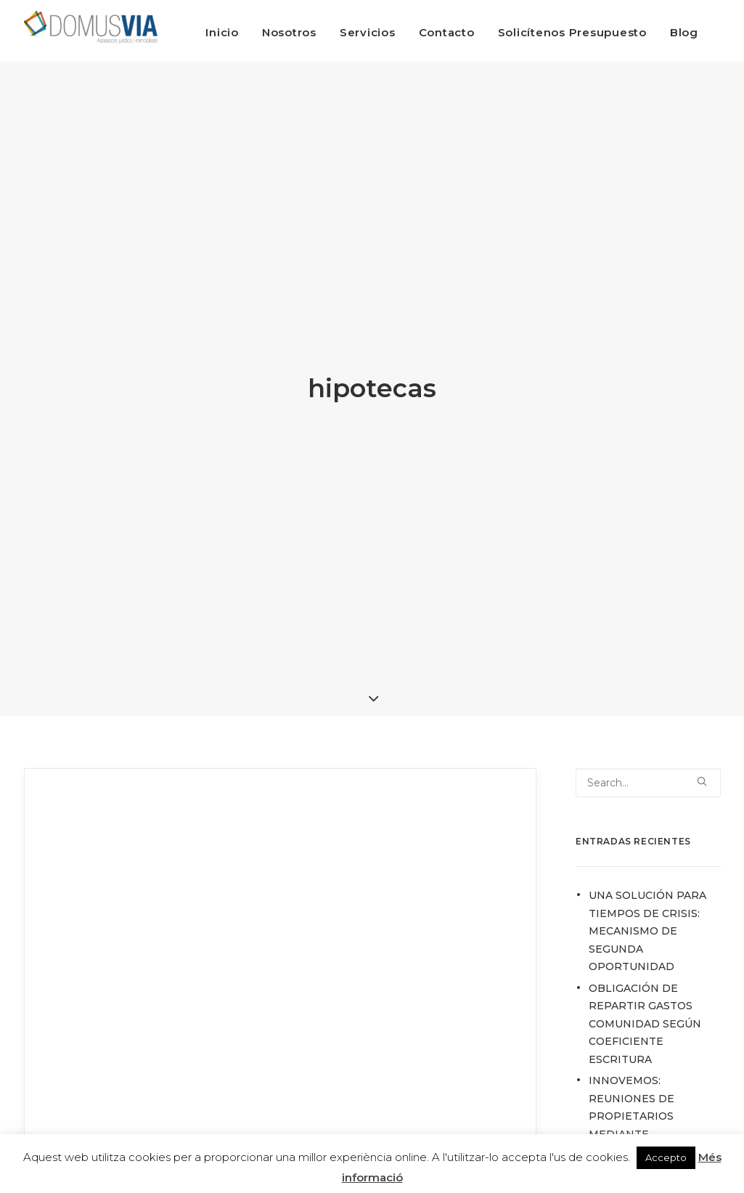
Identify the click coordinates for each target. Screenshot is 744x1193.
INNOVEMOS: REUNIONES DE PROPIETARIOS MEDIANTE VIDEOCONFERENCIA (647, 1100)
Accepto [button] (666, 1157)
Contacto (447, 32)
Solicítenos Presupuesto (572, 32)
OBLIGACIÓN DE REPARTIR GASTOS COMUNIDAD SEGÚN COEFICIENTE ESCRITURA (645, 1007)
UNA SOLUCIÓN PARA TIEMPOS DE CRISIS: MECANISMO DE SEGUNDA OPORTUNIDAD (647, 915)
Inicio (222, 32)
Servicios (368, 32)
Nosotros (289, 32)
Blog (684, 32)
